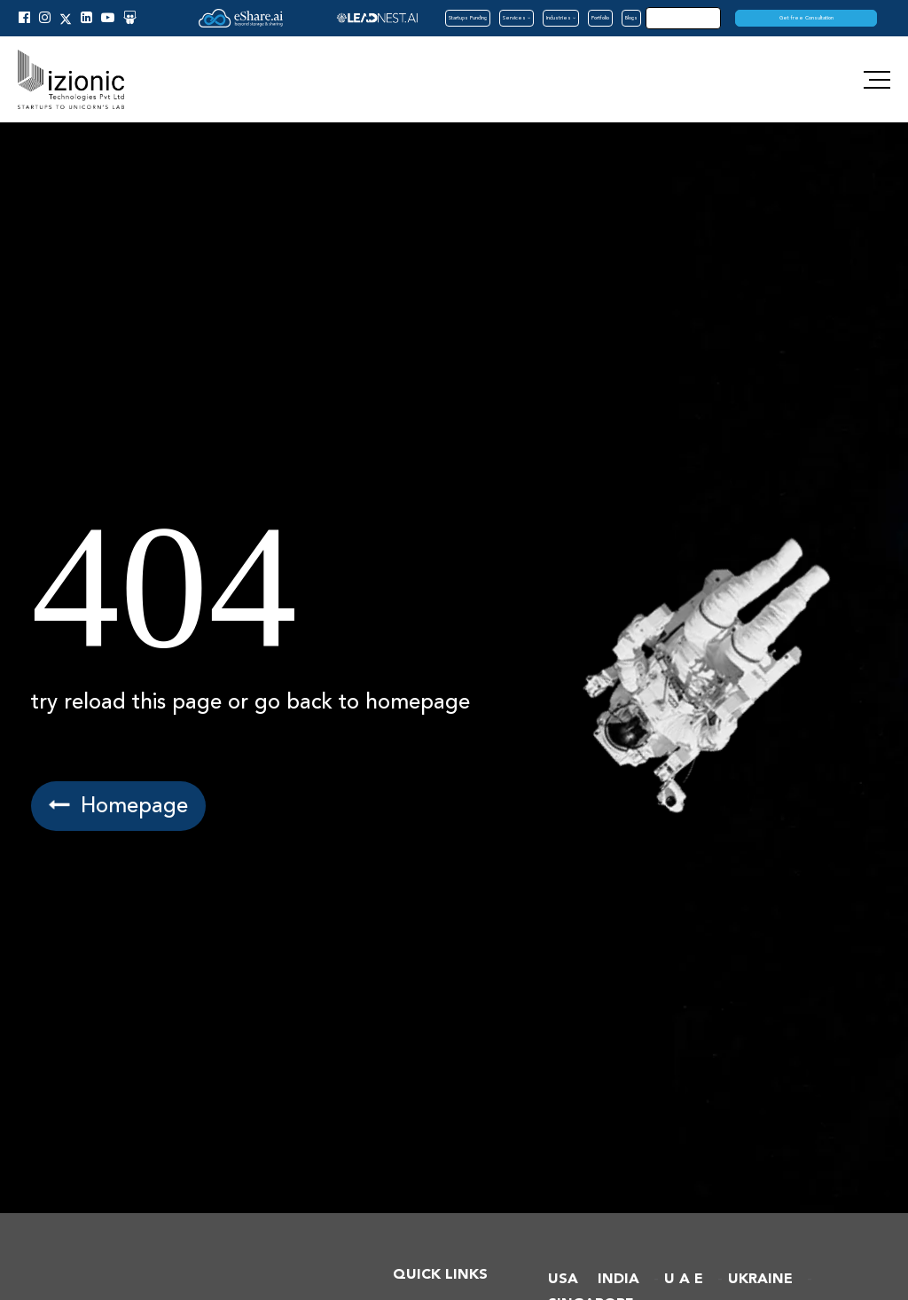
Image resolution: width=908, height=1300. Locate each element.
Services (516, 17)
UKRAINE (760, 1279)
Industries (560, 17)
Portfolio (600, 17)
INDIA (618, 1279)
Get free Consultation (806, 17)
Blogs (631, 17)
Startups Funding (468, 17)
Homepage (119, 805)
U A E (683, 1279)
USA (563, 1279)
